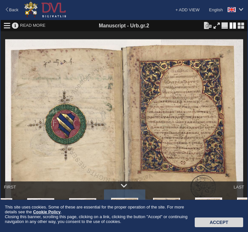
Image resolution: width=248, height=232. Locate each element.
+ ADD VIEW (187, 9)
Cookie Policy (46, 211)
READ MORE (33, 25)
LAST (238, 187)
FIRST (10, 187)
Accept (219, 222)
